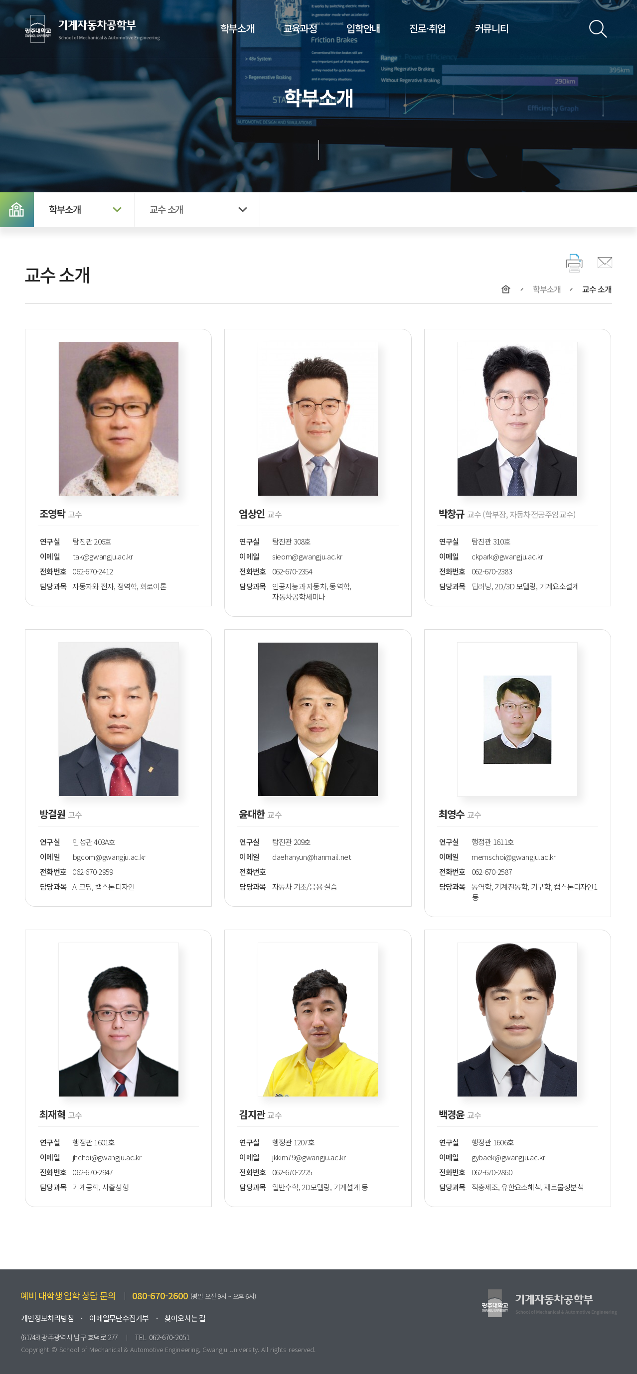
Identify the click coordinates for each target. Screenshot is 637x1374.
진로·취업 (427, 28)
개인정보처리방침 (47, 1318)
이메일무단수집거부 (119, 1318)
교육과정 (300, 28)
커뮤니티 (491, 28)
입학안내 (363, 28)
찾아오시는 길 (185, 1318)
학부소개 (237, 28)
